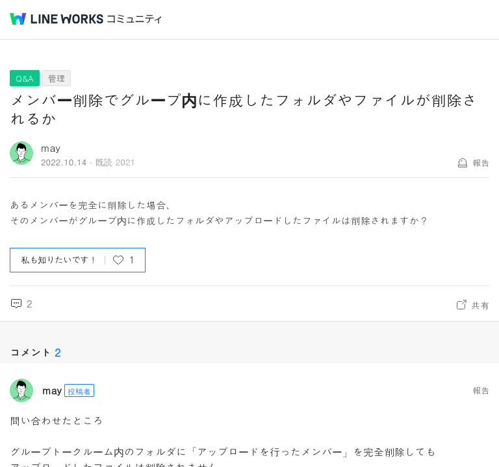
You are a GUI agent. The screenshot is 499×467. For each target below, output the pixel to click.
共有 (480, 304)
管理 (56, 78)
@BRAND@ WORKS (56, 19)
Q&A (25, 78)
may (50, 147)
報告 (480, 162)
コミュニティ (134, 19)
